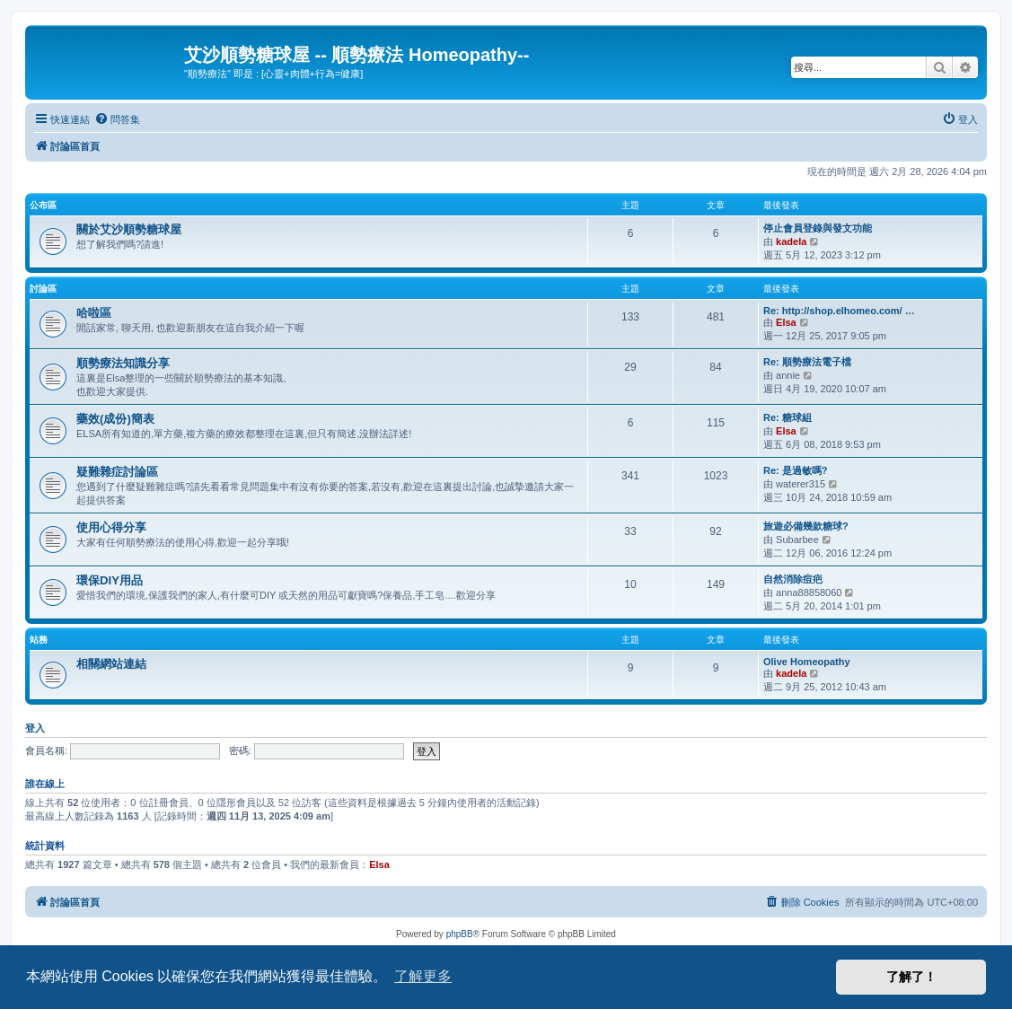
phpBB (459, 934)
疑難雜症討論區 (117, 471)
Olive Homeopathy (806, 661)
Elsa (786, 322)
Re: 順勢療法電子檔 (807, 361)
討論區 (43, 289)
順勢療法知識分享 (123, 363)
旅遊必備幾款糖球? (806, 526)
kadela (791, 241)
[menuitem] (117, 119)
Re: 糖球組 (787, 417)
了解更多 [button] (423, 976)
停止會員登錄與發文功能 (817, 228)
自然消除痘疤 (793, 579)
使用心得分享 (111, 527)
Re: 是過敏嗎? (795, 470)
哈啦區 (93, 313)
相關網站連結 (111, 664)
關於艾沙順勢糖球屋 (128, 229)
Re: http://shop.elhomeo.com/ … (839, 310)
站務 (39, 640)
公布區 (43, 205)
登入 (35, 728)
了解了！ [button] (911, 977)
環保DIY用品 (109, 580)
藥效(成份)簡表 (115, 419)
